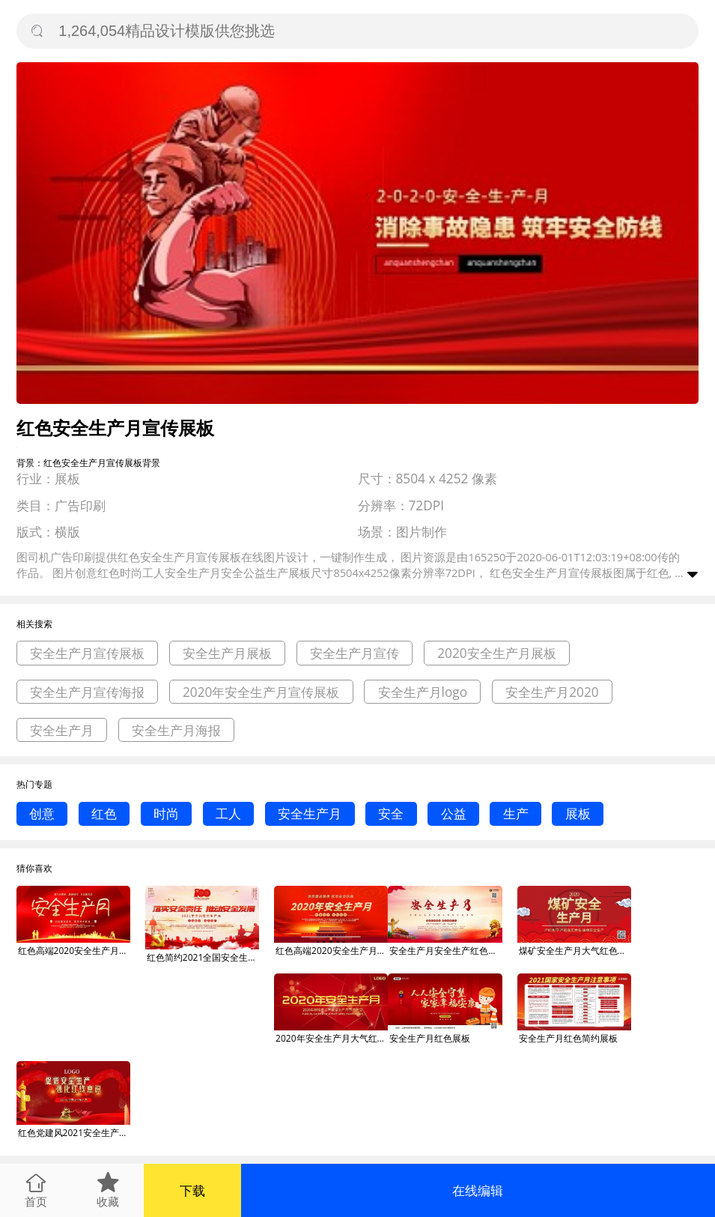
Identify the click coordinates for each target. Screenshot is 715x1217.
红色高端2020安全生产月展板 (332, 950)
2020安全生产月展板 (496, 653)
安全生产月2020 (552, 692)
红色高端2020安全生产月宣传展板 (74, 950)
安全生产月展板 (227, 653)
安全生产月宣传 (354, 653)
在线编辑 (477, 1190)
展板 (578, 813)
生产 (516, 813)
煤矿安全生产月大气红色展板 (575, 950)
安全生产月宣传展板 (87, 653)
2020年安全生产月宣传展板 (261, 692)
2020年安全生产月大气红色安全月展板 (332, 1038)
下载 (192, 1190)
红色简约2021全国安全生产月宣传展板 (203, 957)
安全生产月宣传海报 (87, 692)
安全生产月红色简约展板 (568, 1038)
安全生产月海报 (176, 730)
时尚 (166, 813)
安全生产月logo (423, 692)
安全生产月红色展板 (429, 1038)
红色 (104, 813)
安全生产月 (62, 730)
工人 (228, 813)
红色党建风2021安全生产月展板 (74, 1132)
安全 (391, 813)
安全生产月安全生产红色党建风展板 (445, 950)
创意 (42, 813)
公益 (453, 813)
